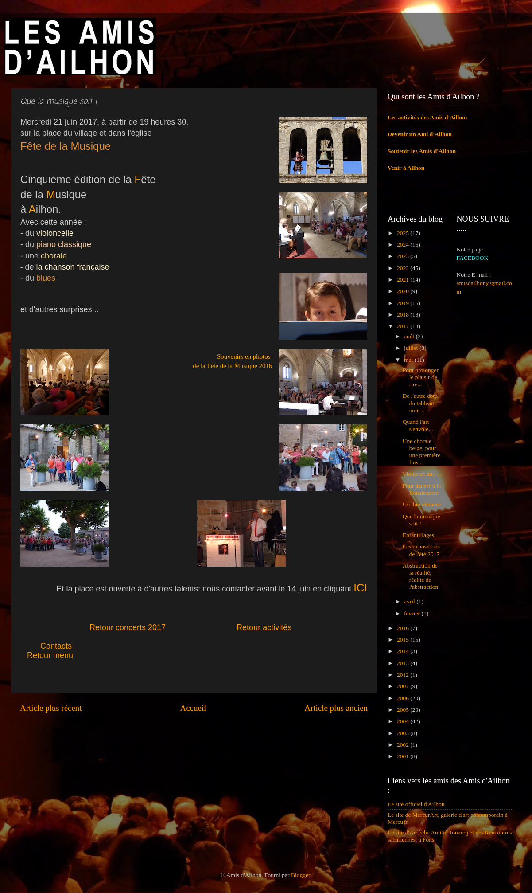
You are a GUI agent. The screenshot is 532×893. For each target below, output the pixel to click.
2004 (403, 721)
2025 (403, 233)
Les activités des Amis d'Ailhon (427, 117)
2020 (403, 291)
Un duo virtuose (422, 504)
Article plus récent (51, 708)
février (412, 613)
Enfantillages (418, 535)
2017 (403, 326)
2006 (403, 698)
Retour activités (264, 627)
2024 (403, 244)
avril (410, 601)
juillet (411, 348)
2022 (403, 268)
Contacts (76, 646)
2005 (403, 709)
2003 (403, 733)
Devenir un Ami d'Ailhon (420, 134)
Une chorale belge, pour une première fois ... (422, 452)
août (410, 336)
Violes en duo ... (422, 473)
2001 (403, 756)
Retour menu (50, 655)
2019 (403, 303)
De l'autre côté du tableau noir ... (420, 402)
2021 (403, 279)
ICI (360, 588)
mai (409, 359)
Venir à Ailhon (406, 167)
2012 (403, 674)
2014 (403, 651)
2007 (403, 686)
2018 (403, 314)
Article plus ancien (336, 708)
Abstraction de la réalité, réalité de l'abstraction (420, 576)
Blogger (300, 875)
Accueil (193, 708)
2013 (403, 663)
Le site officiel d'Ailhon (416, 804)
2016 (403, 628)
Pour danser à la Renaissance (422, 489)
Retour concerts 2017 (128, 627)
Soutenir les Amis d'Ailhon (422, 151)
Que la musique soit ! (421, 520)
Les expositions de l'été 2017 (421, 550)
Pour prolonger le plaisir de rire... (421, 377)
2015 (403, 639)
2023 (403, 256)
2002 (403, 744)
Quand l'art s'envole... (418, 425)
